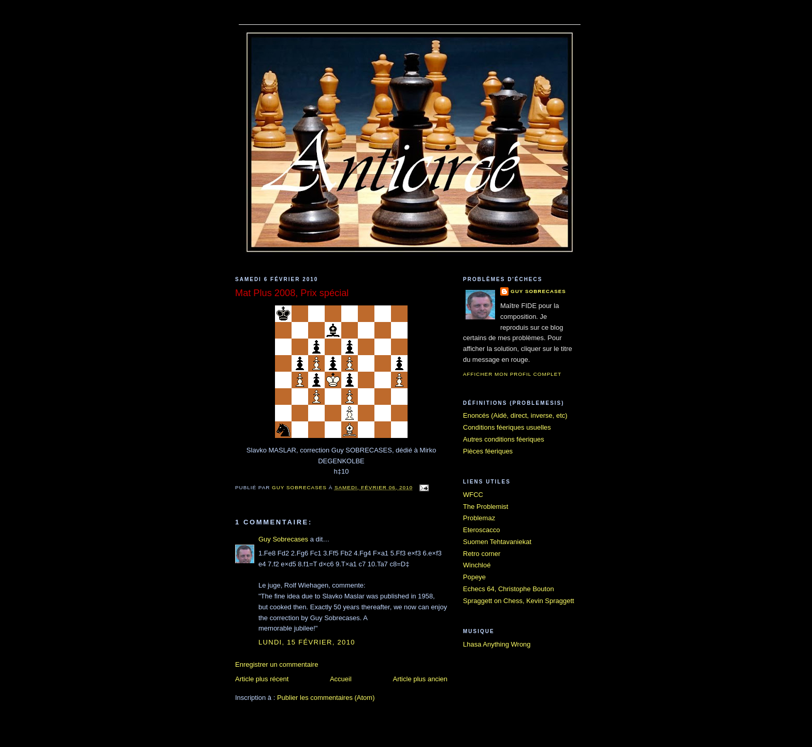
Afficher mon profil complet (512, 374)
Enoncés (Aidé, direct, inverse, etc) (515, 415)
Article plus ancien (420, 679)
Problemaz (479, 518)
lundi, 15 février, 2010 (306, 642)
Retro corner (481, 554)
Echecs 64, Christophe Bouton (508, 589)
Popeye (474, 577)
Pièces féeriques (488, 451)
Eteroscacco (481, 530)
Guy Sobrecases (283, 539)
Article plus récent (261, 679)
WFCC (473, 495)
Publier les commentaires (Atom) (326, 697)
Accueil (341, 679)
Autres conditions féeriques (503, 439)
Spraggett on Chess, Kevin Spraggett (518, 601)
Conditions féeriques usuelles (507, 427)
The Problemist (485, 506)
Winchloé (476, 565)
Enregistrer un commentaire (276, 664)
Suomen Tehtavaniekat (497, 542)
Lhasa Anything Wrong (497, 644)
